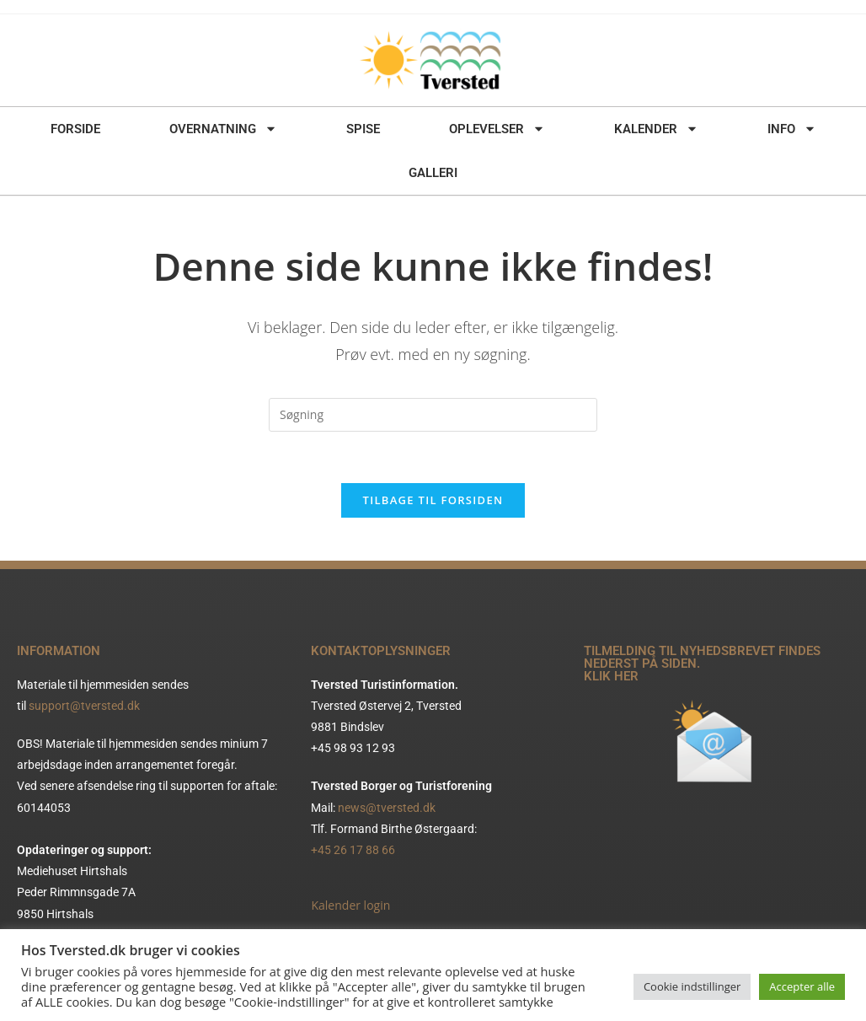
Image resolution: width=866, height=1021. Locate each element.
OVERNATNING (223, 128)
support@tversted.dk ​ (85, 705)
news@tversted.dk (387, 807)
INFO (791, 128)
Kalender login (350, 905)
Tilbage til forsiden (433, 500)
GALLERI (433, 172)
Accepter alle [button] (802, 986)
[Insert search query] (433, 415)
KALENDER (656, 128)
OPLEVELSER (497, 128)
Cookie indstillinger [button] (692, 986)
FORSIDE (75, 129)
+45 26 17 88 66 (353, 850)
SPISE (363, 129)
